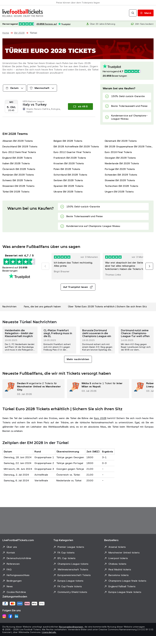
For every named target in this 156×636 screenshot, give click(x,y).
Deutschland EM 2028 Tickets (19, 146)
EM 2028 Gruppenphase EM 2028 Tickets (129, 146)
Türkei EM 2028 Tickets (15, 191)
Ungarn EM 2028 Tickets (119, 191)
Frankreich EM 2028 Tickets (70, 157)
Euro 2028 (100, 418)
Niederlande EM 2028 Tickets (122, 163)
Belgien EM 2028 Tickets (68, 140)
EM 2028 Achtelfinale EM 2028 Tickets (76, 146)
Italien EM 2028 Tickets (16, 163)
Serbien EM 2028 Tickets (68, 180)
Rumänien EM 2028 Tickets (18, 174)
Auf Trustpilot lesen (78, 287)
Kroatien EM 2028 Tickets (69, 163)
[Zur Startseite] (22, 13)
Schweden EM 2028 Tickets (121, 174)
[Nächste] (149, 266)
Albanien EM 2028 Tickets (17, 140)
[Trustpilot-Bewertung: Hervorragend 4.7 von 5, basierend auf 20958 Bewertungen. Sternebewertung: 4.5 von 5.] (127, 71)
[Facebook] (10, 616)
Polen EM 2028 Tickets (67, 169)
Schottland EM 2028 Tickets (70, 174)
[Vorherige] (45, 266)
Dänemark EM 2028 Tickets (121, 140)
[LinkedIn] (16, 616)
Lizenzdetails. (49, 632)
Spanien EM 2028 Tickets (68, 186)
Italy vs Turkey (35, 104)
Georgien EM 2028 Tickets (120, 157)
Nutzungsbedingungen (71, 626)
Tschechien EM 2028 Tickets (121, 186)
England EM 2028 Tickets (17, 157)
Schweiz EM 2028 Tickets (17, 180)
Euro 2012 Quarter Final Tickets (72, 152)
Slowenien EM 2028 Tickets (18, 186)
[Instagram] (4, 616)
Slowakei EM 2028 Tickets (120, 180)
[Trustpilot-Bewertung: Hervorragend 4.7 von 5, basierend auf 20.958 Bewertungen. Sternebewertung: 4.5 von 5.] (36, 23)
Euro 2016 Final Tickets (118, 152)
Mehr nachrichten (78, 359)
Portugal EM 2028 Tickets (120, 169)
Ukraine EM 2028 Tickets (68, 191)
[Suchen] (132, 13)
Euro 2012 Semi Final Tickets (19, 152)
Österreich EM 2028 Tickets (18, 169)
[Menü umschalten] (146, 13)
